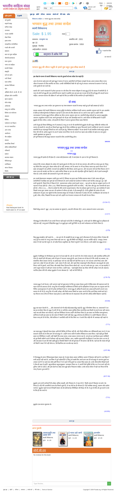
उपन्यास (7, 30)
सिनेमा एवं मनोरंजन (10, 113)
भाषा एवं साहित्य (10, 65)
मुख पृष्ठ (32, 14)
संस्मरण (7, 51)
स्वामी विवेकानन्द (39, 28)
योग (6, 89)
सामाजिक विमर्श (9, 144)
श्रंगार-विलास (8, 168)
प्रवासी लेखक (9, 68)
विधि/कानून (8, 161)
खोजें (37, 14)
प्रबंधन (7, 154)
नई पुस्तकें (8, 20)
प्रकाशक (109, 3)
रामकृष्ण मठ (43, 39)
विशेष (6, 171)
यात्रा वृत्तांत (8, 61)
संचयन (7, 140)
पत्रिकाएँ (7, 150)
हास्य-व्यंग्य (8, 41)
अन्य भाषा (8, 130)
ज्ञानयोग (97, 433)
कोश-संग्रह (8, 102)
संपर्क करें (55, 14)
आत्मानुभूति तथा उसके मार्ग (49, 434)
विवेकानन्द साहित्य (37, 19)
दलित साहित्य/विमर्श (10, 147)
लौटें (36, 61)
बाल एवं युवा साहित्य (11, 54)
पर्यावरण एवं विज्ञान (10, 123)
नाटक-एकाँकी (9, 34)
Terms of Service (47, 489)
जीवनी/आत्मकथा (10, 58)
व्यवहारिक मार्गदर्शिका (11, 44)
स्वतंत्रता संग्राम (9, 157)
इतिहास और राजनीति (11, 96)
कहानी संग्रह (8, 23)
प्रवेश (68, 14)
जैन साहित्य (8, 137)
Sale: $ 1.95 (41, 34)
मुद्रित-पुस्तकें (8, 16)
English (109, 6)
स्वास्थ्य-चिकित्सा (10, 85)
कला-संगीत (8, 82)
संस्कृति (7, 71)
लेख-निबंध (8, 37)
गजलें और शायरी (10, 47)
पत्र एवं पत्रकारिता (10, 126)
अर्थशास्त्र (7, 106)
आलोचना (7, 133)
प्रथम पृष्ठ (71, 71)
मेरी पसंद (62, 14)
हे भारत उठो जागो (75, 433)
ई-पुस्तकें (19, 16)
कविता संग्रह (8, 27)
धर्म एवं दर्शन (8, 75)
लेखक (101, 3)
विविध (7, 120)
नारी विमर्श (8, 78)
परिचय (43, 14)
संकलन (7, 116)
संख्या (63, 34)
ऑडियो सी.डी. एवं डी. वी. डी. (13, 92)
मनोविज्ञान (8, 164)
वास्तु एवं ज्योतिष (10, 109)
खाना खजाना (9, 99)
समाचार (48, 14)
